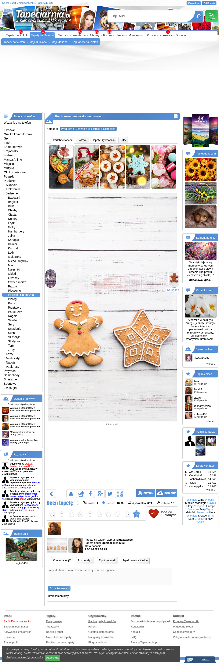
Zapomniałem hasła (16, 629)
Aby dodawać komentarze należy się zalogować (110, 578)
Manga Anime (13, 159)
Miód (11, 265)
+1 (153, 513)
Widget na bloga (183, 629)
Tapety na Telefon (42, 35)
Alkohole (11, 185)
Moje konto (135, 35)
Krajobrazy (11, 151)
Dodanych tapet (205, 465)
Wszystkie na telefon (17, 122)
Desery (12, 218)
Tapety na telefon (14, 42)
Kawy (9, 354)
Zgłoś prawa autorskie (135, 560)
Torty (11, 345)
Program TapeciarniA (186, 624)
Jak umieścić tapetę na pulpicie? (150, 624)
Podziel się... (85, 560)
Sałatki (12, 320)
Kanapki (13, 240)
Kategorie (173, 289)
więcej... (211, 363)
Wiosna (209, 499)
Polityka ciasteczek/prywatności (192, 640)
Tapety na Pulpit (16, 35)
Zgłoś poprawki (107, 560)
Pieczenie (14, 290)
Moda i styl (13, 358)
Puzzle (151, 35)
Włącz (205, 659)
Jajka (11, 235)
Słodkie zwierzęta (196, 502)
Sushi (11, 333)
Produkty (9, 180)
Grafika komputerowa (18, 134)
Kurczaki (13, 248)
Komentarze (77, 35)
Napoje (10, 362)
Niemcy (207, 518)
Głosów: (91, 503)
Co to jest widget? (184, 635)
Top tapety (52, 629)
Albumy (94, 35)
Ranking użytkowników (102, 624)
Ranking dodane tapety (60, 645)
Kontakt (135, 635)
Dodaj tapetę (54, 624)
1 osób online (204, 349)
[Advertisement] (109, 80)
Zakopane (199, 506)
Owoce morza (17, 282)
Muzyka (9, 168)
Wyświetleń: (140, 503)
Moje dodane (59, 42)
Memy (62, 35)
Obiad (12, 273)
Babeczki (14, 197)
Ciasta (12, 214)
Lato (191, 518)
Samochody (11, 375)
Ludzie (8, 155)
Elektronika (13, 189)
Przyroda (10, 371)
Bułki (11, 206)
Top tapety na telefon (85, 42)
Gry (6, 138)
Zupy (11, 349)
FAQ (133, 640)
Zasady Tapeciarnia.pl (144, 645)
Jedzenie (12, 193)
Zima (201, 499)
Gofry (11, 227)
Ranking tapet (54, 635)
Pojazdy (9, 176)
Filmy (189, 506)
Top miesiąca (204, 373)
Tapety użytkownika (103, 140)
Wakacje (192, 499)
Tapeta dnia (21, 533)
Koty (212, 512)
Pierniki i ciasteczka (21, 295)
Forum (107, 35)
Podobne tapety (62, 140)
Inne (7, 142)
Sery (11, 324)
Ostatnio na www (24, 398)
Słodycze (14, 341)
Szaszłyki (14, 337)
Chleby (12, 210)
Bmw (211, 515)
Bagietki (13, 202)
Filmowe (9, 130)
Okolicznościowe (15, 172)
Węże (209, 509)
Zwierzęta (10, 388)
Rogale (12, 316)
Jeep (202, 509)
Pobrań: (165, 503)
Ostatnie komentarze (101, 635)
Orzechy (13, 278)
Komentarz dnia (205, 237)
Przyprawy (15, 311)
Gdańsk (191, 512)
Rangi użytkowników (100, 640)
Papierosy (12, 366)
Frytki (11, 223)
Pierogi (12, 299)
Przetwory (14, 307)
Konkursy (166, 35)
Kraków (202, 515)
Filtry (123, 140)
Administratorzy (205, 431)
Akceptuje (52, 657)
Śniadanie (14, 328)
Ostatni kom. (204, 290)
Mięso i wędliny (18, 261)
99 (109, 31)
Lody (11, 252)
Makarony (14, 256)
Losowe (82, 140)
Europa (210, 506)
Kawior (12, 244)
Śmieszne (10, 379)
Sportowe (10, 383)
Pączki (12, 286)
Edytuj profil (11, 645)
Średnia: (113, 503)
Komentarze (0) (62, 560)
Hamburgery (16, 231)
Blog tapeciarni (97, 645)
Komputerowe (13, 147)
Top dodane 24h (206, 153)
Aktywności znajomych (18, 635)
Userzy (120, 35)
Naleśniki (14, 269)
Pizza (11, 303)
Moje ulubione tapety (59, 640)
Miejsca (9, 163)
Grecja (199, 518)
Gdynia (211, 502)
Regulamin (137, 629)
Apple (200, 522)
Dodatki (181, 35)
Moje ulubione (38, 42)
